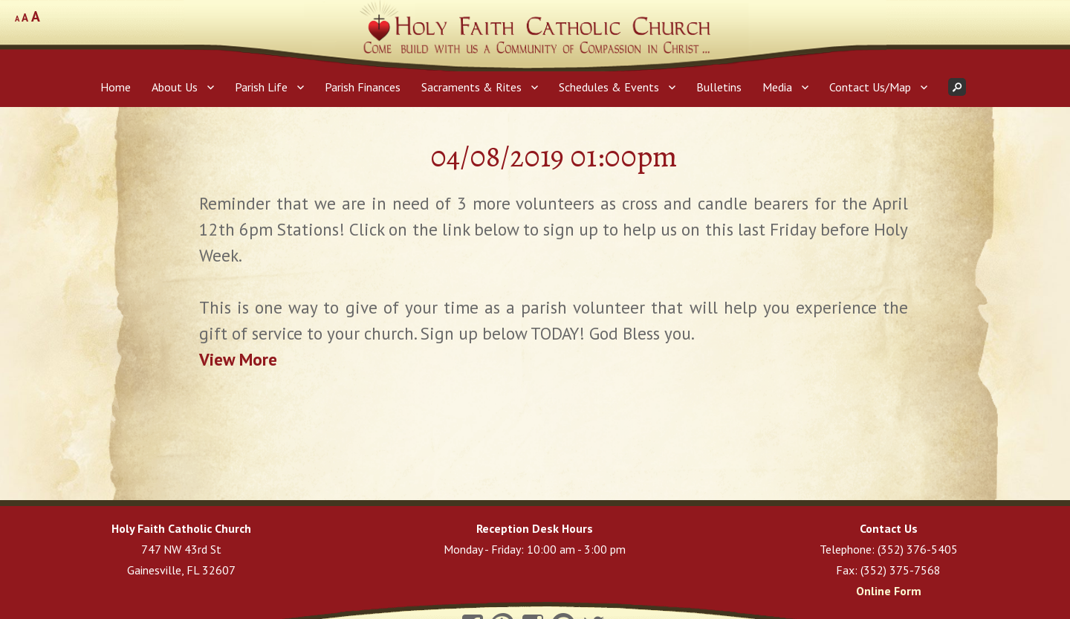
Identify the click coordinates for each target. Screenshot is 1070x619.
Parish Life (261, 87)
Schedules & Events (609, 87)
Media (777, 87)
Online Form (888, 590)
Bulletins (719, 87)
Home (115, 87)
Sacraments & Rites (471, 87)
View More (238, 359)
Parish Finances (363, 87)
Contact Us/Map (870, 87)
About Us (175, 87)
